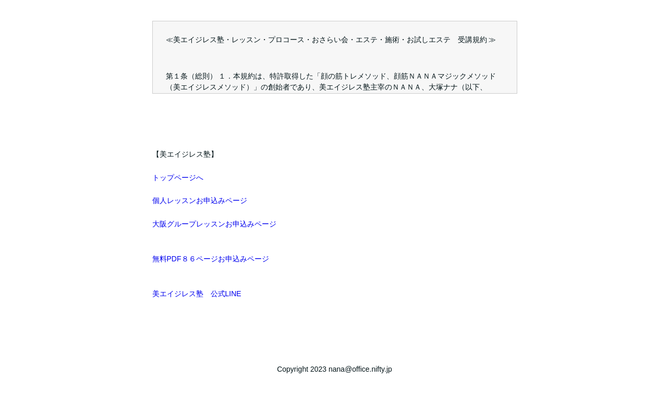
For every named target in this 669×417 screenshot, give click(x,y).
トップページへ (177, 177)
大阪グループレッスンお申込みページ (214, 224)
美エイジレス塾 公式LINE (196, 293)
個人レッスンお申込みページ (199, 200)
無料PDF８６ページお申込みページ (210, 259)
